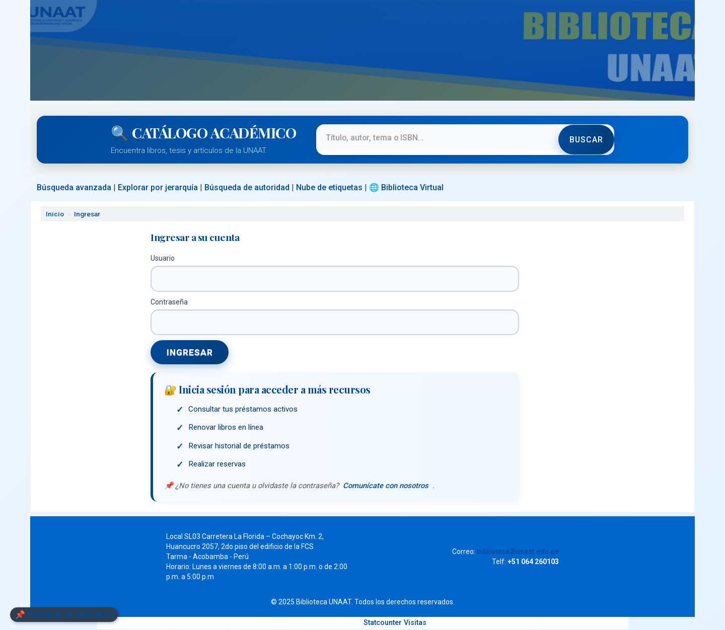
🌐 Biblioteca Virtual (406, 187)
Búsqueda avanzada (74, 187)
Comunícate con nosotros (386, 486)
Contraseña (169, 302)
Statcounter (383, 623)
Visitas (415, 623)
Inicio (55, 214)
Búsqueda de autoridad (246, 187)
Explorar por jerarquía (158, 187)
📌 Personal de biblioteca (64, 614)
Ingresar (87, 214)
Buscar (586, 139)
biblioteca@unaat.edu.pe (518, 552)
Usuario (163, 258)
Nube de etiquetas (329, 187)
